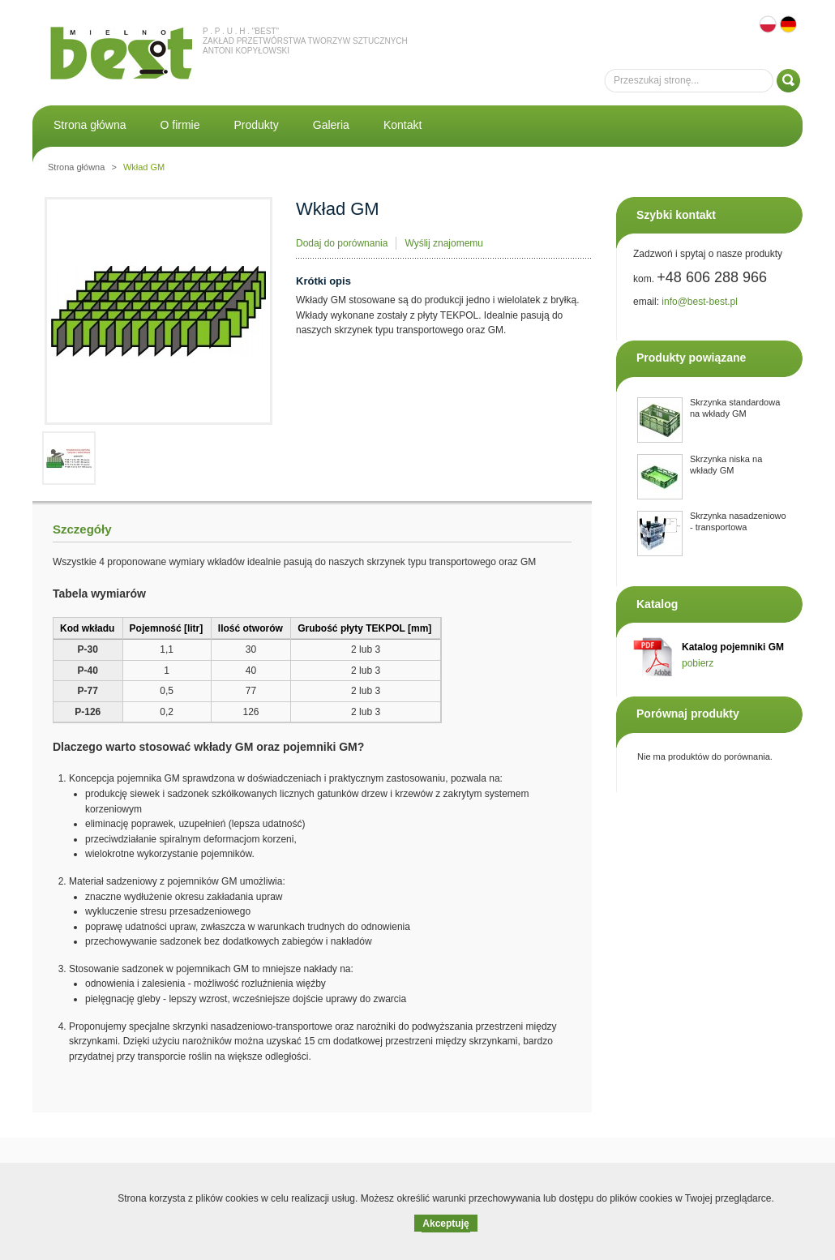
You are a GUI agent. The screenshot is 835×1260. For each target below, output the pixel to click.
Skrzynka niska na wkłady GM (726, 464)
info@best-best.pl (700, 301)
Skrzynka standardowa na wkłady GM (735, 407)
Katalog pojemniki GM (733, 647)
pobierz (697, 663)
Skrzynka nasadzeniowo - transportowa (738, 521)
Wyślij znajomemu (444, 243)
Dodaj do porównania (342, 243)
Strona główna (76, 167)
